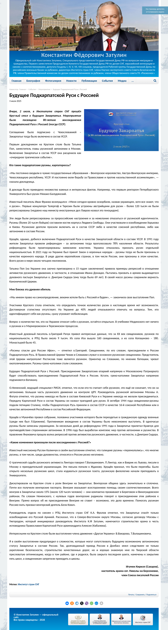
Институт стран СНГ (28, 584)
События (107, 80)
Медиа (122, 80)
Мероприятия (44, 89)
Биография (33, 80)
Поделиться (151, 595)
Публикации (89, 80)
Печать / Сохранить (136, 594)
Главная (16, 80)
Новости (71, 80)
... (132, 80)
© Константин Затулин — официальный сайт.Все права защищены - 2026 (36, 617)
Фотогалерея (53, 80)
